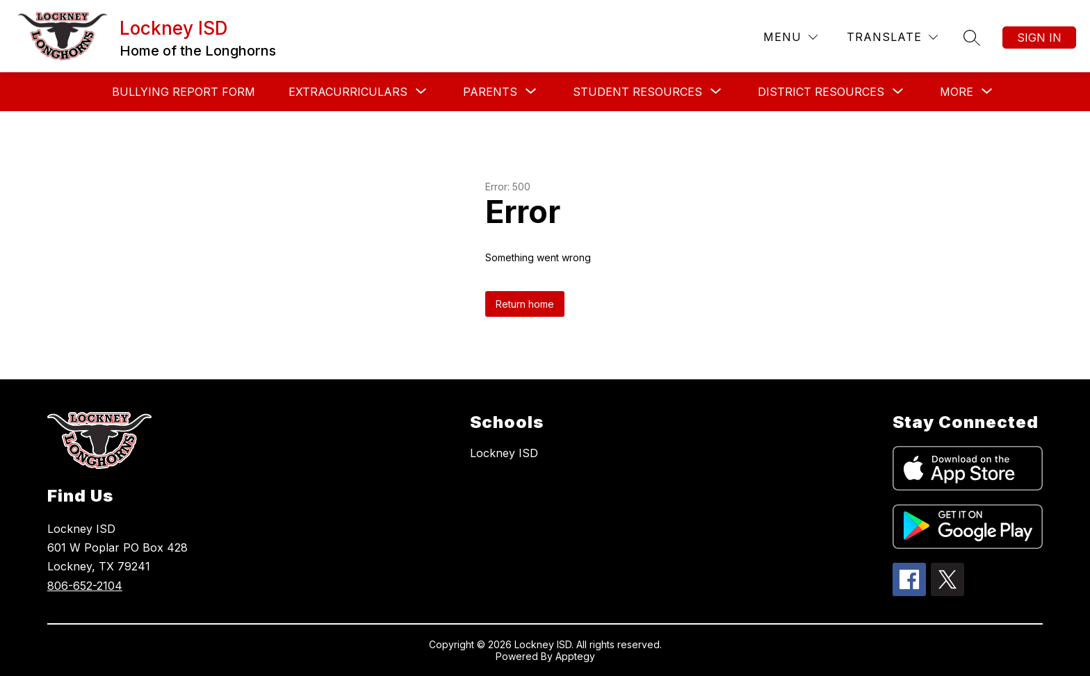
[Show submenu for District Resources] (821, 91)
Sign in (1039, 37)
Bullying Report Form (183, 92)
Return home (525, 304)
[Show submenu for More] (956, 91)
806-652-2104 (84, 586)
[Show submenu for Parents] (490, 91)
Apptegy (575, 656)
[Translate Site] (892, 37)
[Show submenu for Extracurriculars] (347, 91)
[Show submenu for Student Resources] (637, 91)
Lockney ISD (504, 453)
